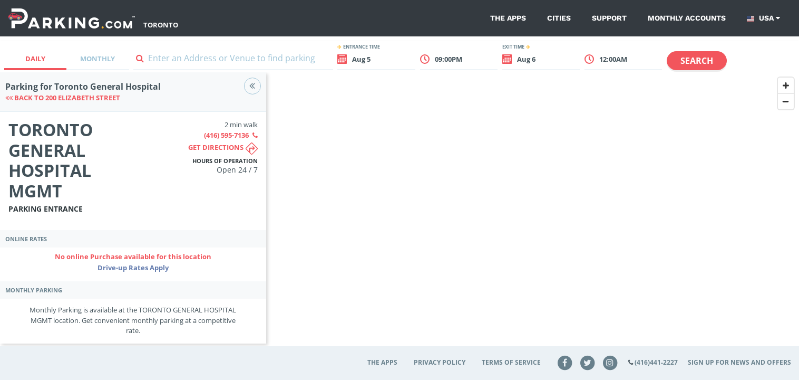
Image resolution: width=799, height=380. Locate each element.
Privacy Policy (439, 362)
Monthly (97, 58)
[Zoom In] (786, 85)
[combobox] (233, 60)
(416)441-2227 (656, 362)
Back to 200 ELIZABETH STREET (62, 97)
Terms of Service (511, 362)
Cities (559, 18)
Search (696, 60)
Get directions (223, 148)
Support (609, 18)
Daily (35, 58)
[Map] (532, 214)
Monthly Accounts (687, 18)
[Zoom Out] (786, 101)
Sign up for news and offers (739, 362)
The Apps (508, 18)
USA (763, 18)
